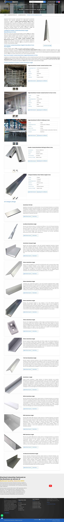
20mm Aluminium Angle (29, 262)
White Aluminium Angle (29, 396)
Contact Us (55, 4)
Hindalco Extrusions (33, 4)
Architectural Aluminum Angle (30, 453)
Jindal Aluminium (44, 4)
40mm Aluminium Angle (29, 319)
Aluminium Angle (22, 14)
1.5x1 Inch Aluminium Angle (29, 358)
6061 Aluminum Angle (28, 415)
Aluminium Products (23, 4)
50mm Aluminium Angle (29, 338)
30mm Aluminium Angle (29, 300)
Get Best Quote (32, 80)
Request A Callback (42, 80)
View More (35, 216)
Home (7, 4)
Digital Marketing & (56, 519)
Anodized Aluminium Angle (29, 224)
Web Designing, (49, 519)
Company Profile (13, 4)
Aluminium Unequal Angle (29, 243)
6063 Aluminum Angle (28, 434)
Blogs (50, 4)
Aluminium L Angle (27, 377)
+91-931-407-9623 (50, 1)
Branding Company (56, 520)
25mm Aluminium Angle (29, 281)
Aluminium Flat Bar (27, 205)
